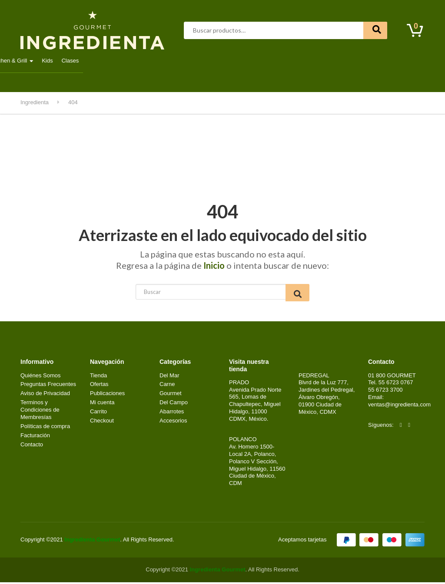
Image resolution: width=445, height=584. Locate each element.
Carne (152, 60)
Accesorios (173, 422)
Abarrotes (90, 60)
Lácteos (256, 60)
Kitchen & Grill (341, 60)
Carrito (98, 413)
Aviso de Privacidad (45, 395)
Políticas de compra (45, 428)
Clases (402, 60)
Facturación (35, 437)
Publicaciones (107, 395)
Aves (123, 60)
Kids (379, 60)
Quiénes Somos (40, 377)
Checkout (102, 422)
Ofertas (99, 386)
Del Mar (185, 60)
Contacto (75, 79)
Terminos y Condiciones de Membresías (40, 411)
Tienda (98, 377)
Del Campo (295, 60)
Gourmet (220, 60)
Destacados (48, 60)
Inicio (214, 265)
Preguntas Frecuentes (48, 386)
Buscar (375, 30)
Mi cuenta (37, 79)
